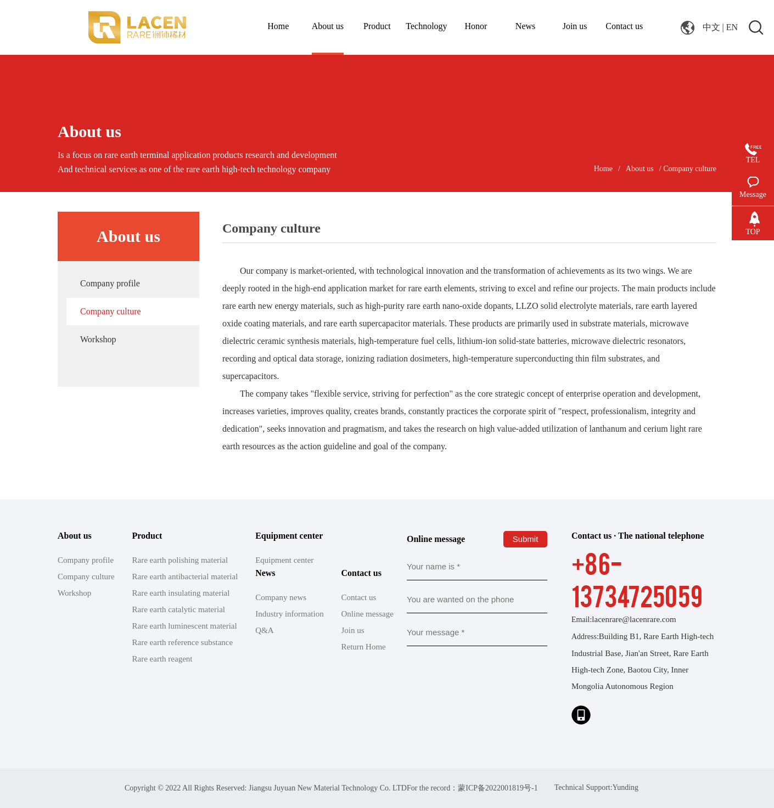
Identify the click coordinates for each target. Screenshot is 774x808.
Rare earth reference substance (182, 642)
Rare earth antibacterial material (185, 576)
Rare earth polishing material (180, 560)
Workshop (98, 339)
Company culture (110, 311)
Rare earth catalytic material (178, 609)
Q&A (264, 630)
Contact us (359, 597)
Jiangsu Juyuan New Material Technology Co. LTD (328, 788)
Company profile (110, 283)
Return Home (363, 646)
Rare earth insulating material (181, 593)
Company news (280, 597)
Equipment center (284, 560)
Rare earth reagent (162, 658)
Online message (367, 613)
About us (640, 169)
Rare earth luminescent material (184, 625)
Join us (352, 630)
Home (603, 169)
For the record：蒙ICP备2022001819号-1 (472, 788)
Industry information (289, 613)
